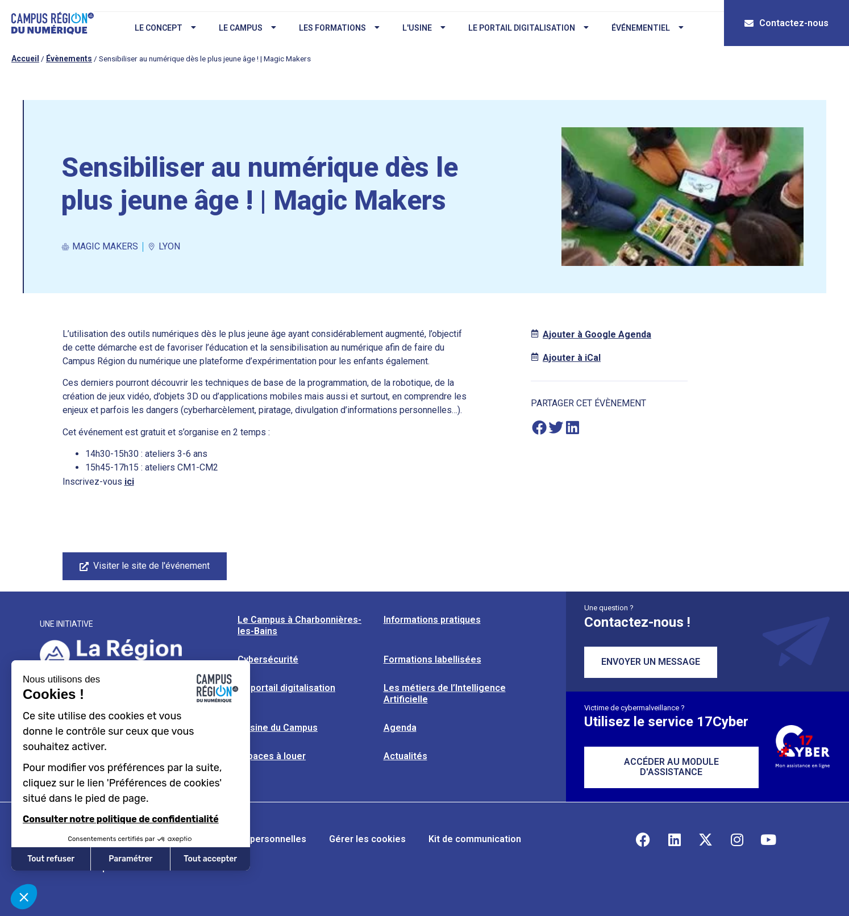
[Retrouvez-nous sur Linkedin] (674, 839)
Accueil (25, 58)
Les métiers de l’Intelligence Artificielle (445, 693)
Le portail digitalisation (526, 28)
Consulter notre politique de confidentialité (121, 819)
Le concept (163, 28)
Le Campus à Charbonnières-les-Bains (299, 625)
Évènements (69, 58)
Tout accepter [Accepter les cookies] (210, 859)
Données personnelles (257, 839)
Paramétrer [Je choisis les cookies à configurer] (130, 859)
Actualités (405, 756)
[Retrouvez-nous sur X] (706, 839)
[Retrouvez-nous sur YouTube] (768, 839)
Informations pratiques (432, 619)
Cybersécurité (268, 659)
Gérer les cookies (367, 839)
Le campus (245, 28)
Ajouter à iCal (572, 357)
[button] (539, 427)
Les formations (337, 28)
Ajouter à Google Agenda (597, 334)
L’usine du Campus (278, 727)
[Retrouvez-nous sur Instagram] (737, 839)
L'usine (421, 28)
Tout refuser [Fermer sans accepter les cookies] (50, 859)
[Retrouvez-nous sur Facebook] (643, 839)
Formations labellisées (432, 659)
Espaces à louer (272, 756)
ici (129, 481)
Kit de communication (474, 839)
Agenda (400, 727)
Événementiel (645, 28)
